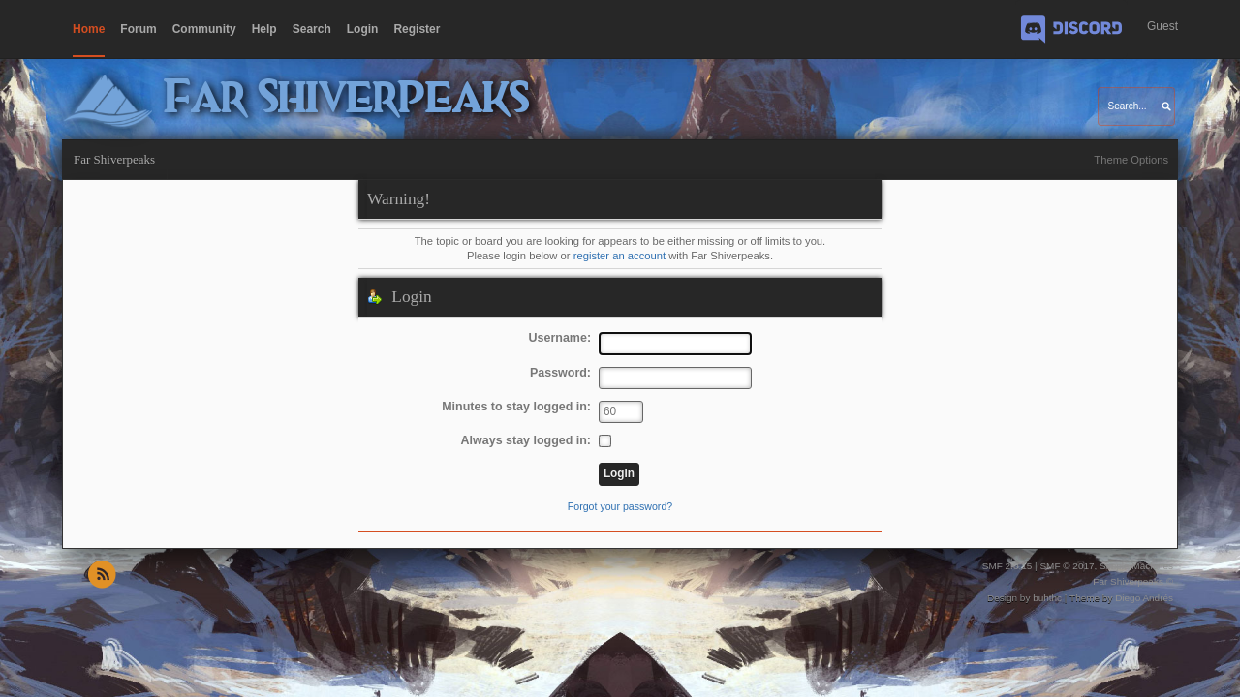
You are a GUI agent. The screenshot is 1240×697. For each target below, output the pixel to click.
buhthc (1047, 597)
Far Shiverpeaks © (1133, 581)
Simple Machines (1136, 566)
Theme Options (1131, 160)
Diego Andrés (1144, 597)
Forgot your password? (620, 506)
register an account (620, 255)
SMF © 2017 (1066, 566)
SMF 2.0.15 (1007, 566)
